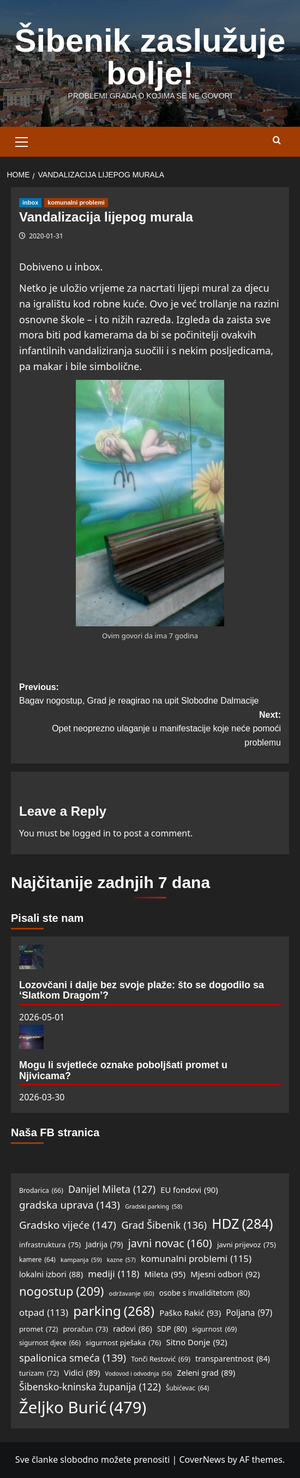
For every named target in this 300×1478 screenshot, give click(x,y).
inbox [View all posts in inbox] (30, 202)
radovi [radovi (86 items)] (132, 1329)
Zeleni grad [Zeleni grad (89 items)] (206, 1372)
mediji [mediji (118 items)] (113, 1273)
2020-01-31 (46, 236)
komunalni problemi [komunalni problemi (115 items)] (196, 1259)
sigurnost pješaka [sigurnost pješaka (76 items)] (123, 1342)
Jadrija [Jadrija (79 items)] (104, 1245)
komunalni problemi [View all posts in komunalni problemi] (76, 202)
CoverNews (202, 1459)
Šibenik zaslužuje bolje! (150, 56)
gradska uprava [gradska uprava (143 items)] (69, 1205)
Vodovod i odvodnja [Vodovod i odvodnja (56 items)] (138, 1373)
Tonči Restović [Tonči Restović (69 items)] (160, 1359)
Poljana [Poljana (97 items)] (249, 1313)
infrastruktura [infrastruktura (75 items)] (50, 1245)
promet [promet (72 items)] (38, 1328)
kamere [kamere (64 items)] (37, 1260)
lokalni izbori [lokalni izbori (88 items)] (51, 1274)
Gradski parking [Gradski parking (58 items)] (153, 1206)
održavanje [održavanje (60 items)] (131, 1293)
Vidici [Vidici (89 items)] (82, 1372)
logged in (91, 833)
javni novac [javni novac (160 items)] (170, 1243)
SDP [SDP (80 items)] (172, 1329)
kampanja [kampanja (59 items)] (81, 1260)
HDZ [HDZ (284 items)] (242, 1223)
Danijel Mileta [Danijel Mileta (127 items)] (111, 1189)
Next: (150, 730)
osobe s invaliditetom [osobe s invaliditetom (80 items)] (204, 1293)
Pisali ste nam (47, 918)
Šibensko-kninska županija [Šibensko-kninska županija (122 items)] (90, 1387)
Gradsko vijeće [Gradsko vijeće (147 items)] (67, 1225)
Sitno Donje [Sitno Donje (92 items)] (196, 1342)
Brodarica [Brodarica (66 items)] (41, 1190)
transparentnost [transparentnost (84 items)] (232, 1359)
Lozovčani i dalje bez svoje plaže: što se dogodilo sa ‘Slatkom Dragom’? (141, 990)
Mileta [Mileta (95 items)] (165, 1273)
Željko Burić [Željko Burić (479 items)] (82, 1407)
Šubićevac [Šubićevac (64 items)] (187, 1388)
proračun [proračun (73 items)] (85, 1329)
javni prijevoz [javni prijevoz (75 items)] (246, 1245)
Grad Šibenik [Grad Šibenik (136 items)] (164, 1225)
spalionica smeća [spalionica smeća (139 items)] (72, 1358)
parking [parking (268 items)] (113, 1311)
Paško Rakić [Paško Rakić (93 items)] (190, 1313)
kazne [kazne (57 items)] (121, 1260)
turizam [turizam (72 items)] (39, 1373)
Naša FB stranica (55, 1132)
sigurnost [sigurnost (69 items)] (214, 1329)
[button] (22, 140)
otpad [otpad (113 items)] (43, 1312)
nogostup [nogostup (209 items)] (61, 1291)
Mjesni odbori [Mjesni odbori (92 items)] (225, 1274)
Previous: (150, 695)
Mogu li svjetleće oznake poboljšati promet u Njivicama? (123, 1070)
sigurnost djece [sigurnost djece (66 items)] (50, 1343)
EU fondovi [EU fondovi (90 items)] (189, 1190)
